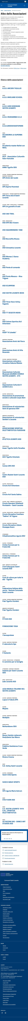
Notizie (4, 945)
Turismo (4, 935)
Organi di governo (7, 887)
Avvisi (4, 950)
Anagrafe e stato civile (8, 911)
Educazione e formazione (8, 922)
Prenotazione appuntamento (9, 985)
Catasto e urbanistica (7, 918)
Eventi (4, 959)
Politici (4, 895)
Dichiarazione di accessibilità (9, 1004)
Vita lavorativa (6, 937)
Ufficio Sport (23, 68)
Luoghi (4, 957)
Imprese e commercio (7, 927)
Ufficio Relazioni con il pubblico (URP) (9, 973)
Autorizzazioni (6, 916)
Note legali (5, 1002)
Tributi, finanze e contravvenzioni (10, 933)
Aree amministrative (7, 889)
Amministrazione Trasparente (9, 994)
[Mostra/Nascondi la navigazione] (1, 5)
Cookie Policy (6, 1000)
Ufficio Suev (16, 68)
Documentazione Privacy (8, 996)
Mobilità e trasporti (7, 929)
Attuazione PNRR (7, 980)
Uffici (4, 891)
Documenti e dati (6, 899)
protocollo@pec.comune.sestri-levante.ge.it (12, 976)
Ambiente (5, 909)
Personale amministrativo (8, 897)
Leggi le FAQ (5, 983)
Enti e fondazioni (6, 893)
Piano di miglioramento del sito (10, 991)
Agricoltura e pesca (7, 907)
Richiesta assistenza (7, 989)
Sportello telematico (5, 65)
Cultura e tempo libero (8, 920)
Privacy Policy (6, 998)
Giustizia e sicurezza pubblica (9, 925)
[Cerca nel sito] (24, 5)
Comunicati (5, 948)
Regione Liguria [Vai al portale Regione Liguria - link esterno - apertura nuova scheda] (5, 1)
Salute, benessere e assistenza (9, 931)
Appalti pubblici (6, 914)
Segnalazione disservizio (8, 987)
